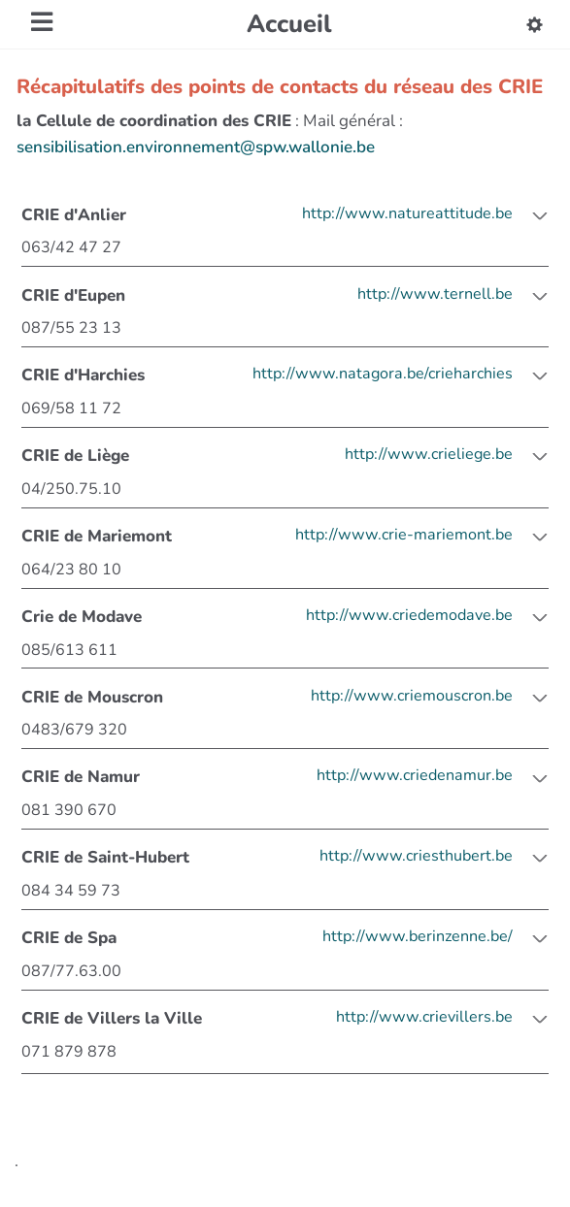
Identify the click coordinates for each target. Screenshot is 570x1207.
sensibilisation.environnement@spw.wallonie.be (196, 147)
